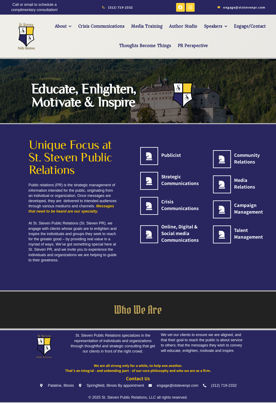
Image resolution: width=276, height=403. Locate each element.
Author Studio (183, 26)
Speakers (215, 26)
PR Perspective (193, 46)
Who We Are (138, 309)
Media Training (147, 26)
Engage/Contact (250, 26)
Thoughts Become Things (145, 46)
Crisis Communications (101, 26)
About (63, 26)
